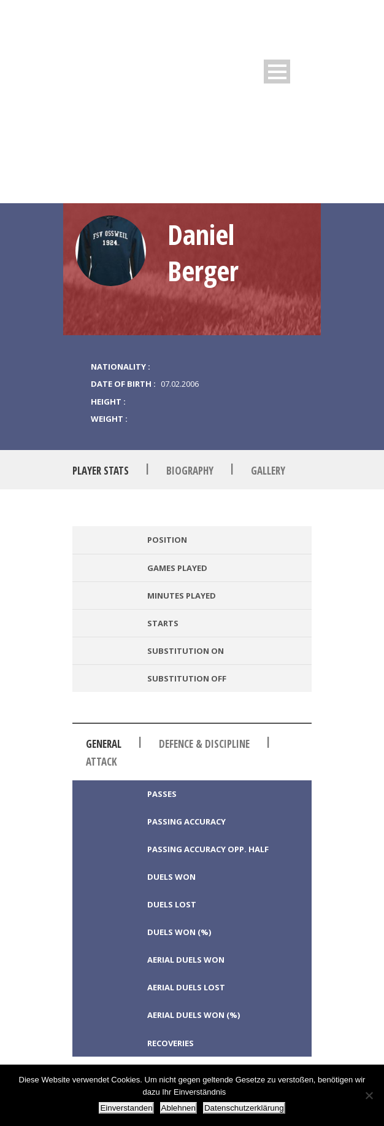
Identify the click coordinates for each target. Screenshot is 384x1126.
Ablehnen (178, 1107)
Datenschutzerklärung (244, 1107)
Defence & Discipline (204, 744)
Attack (101, 762)
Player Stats (100, 471)
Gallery (268, 471)
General (103, 744)
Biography (189, 471)
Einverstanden (126, 1107)
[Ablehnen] (369, 1095)
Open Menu (277, 71)
